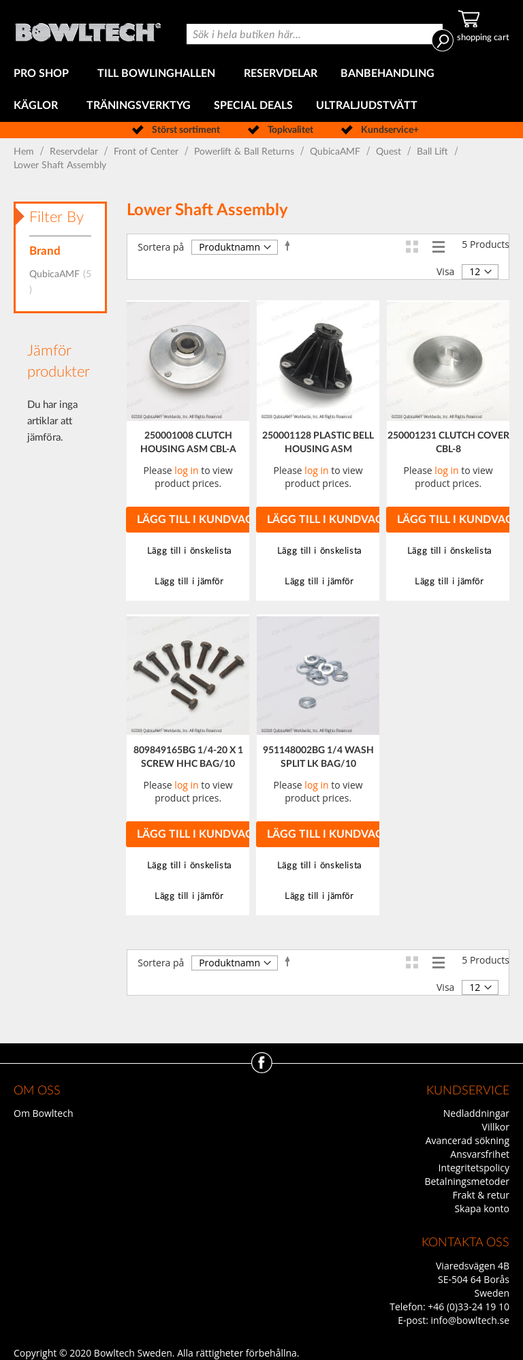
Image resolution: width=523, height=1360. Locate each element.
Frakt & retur (481, 1194)
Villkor (495, 1126)
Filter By (56, 217)
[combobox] (315, 34)
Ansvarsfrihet (479, 1154)
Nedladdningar (476, 1113)
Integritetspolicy (474, 1167)
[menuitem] (43, 74)
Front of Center (147, 152)
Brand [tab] (45, 251)
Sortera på (161, 246)
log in (186, 470)
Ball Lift (434, 152)
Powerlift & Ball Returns (245, 152)
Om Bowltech (43, 1113)
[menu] (261, 90)
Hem (25, 152)
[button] (187, 551)
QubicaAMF (336, 152)
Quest (390, 152)
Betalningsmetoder (466, 1181)
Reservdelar (75, 152)
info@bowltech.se (469, 1320)
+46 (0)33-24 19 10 (468, 1306)
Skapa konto (481, 1208)
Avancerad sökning (467, 1140)
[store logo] (88, 28)
